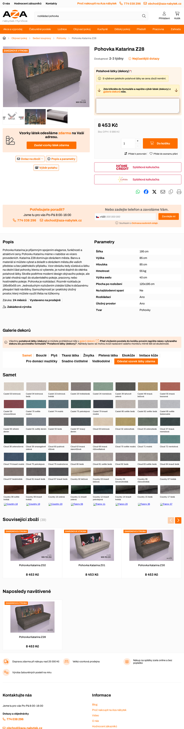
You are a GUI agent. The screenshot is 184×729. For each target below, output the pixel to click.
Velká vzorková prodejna (86, 661)
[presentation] (171, 520)
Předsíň (141, 29)
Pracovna (158, 29)
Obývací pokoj (82, 29)
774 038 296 (132, 3)
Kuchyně (102, 29)
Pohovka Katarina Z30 (151, 565)
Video (95, 715)
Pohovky (61, 38)
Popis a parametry (63, 158)
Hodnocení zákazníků (27, 3)
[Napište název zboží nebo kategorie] (91, 16)
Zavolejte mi (168, 216)
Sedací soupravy (42, 38)
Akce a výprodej (12, 29)
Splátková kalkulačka (146, 167)
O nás (6, 3)
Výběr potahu (48, 167)
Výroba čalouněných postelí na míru (32, 672)
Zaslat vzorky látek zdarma (51, 145)
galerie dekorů (111, 91)
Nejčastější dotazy (145, 58)
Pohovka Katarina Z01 (92, 565)
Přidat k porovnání (137, 154)
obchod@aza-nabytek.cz (164, 3)
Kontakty (51, 3)
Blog (94, 704)
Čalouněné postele (40, 29)
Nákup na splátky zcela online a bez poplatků (152, 661)
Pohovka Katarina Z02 (32, 565)
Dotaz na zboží (30, 158)
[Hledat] (144, 16)
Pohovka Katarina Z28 (32, 637)
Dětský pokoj (122, 29)
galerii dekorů (87, 341)
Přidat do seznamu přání (165, 154)
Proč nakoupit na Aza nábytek (97, 3)
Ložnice (62, 29)
